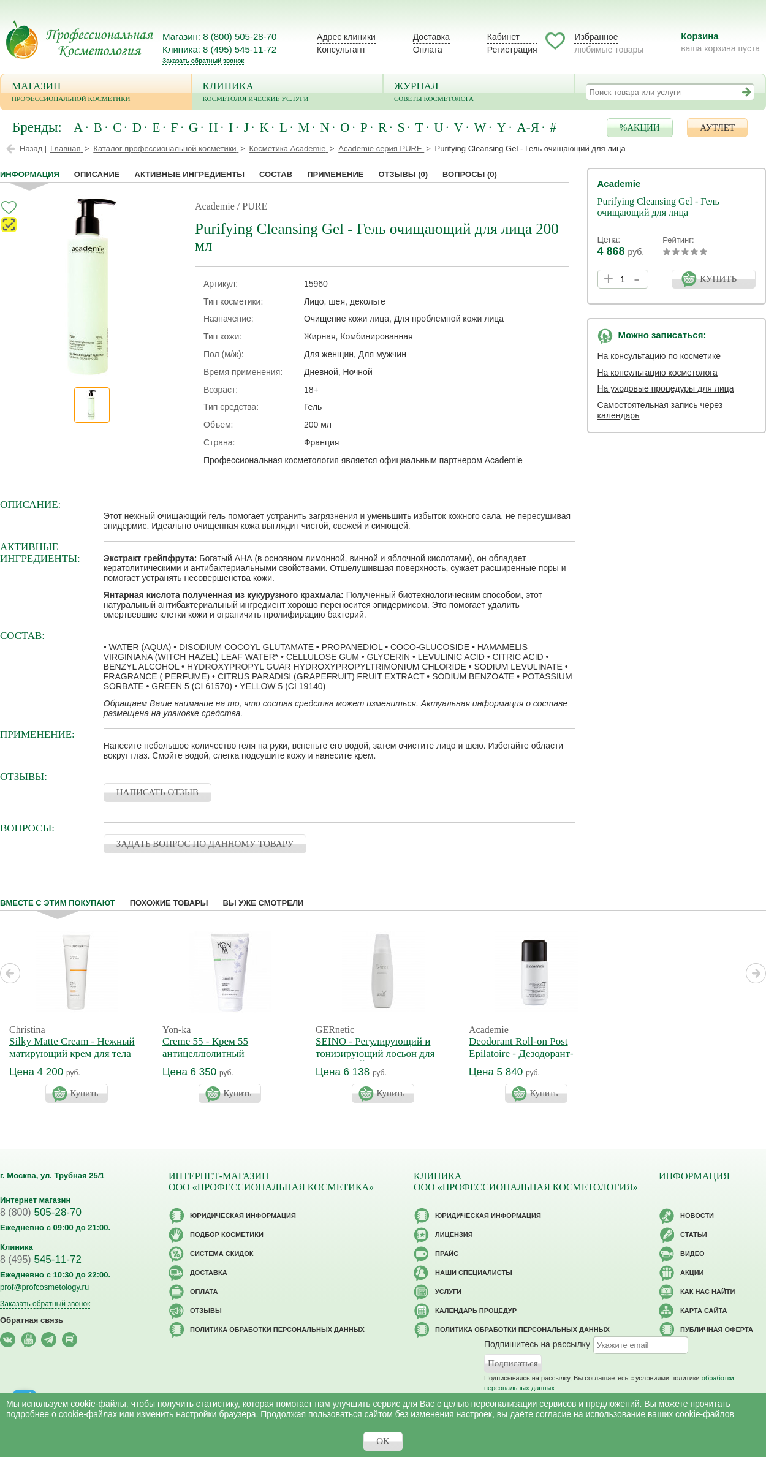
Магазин (96, 92)
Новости (697, 1215)
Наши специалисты (473, 1272)
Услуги (448, 1291)
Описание (97, 174)
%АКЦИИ (640, 127)
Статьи (693, 1234)
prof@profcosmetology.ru (44, 1287)
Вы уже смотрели (263, 902)
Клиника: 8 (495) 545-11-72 (219, 49)
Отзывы (403, 174)
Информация (29, 174)
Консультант (341, 50)
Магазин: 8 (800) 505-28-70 (219, 36)
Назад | (33, 148)
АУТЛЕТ (717, 127)
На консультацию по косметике (659, 356)
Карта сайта (703, 1310)
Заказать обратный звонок (203, 61)
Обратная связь (31, 1320)
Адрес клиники (346, 37)
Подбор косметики (227, 1234)
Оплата (427, 50)
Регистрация (512, 50)
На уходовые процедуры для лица (665, 388)
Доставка (431, 37)
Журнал (479, 92)
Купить (84, 1093)
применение (335, 174)
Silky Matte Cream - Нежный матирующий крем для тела (72, 1047)
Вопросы (469, 174)
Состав (275, 174)
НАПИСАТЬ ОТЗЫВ (157, 792)
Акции (692, 1272)
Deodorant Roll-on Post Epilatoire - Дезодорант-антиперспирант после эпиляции (521, 1059)
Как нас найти (707, 1291)
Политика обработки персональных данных (277, 1329)
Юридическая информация (243, 1215)
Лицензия (454, 1234)
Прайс (446, 1253)
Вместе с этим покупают (57, 902)
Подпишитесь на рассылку (537, 1344)
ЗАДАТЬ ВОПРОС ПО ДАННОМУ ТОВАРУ (205, 844)
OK (383, 1441)
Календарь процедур (476, 1310)
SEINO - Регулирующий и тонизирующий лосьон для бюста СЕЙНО (375, 1053)
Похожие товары (169, 902)
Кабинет (503, 37)
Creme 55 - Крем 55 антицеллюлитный (205, 1047)
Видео (692, 1253)
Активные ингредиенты (190, 174)
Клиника (288, 92)
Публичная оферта (716, 1329)
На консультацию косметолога (657, 372)
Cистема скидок (221, 1253)
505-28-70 (41, 1212)
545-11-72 (41, 1259)
